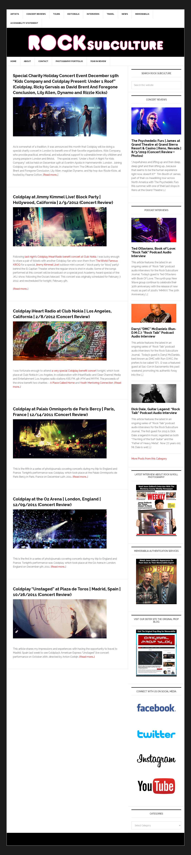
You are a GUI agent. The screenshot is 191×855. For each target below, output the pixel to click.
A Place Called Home (62, 405)
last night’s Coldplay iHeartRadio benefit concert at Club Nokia (60, 273)
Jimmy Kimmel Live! (47, 281)
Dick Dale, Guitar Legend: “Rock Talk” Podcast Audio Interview (155, 411)
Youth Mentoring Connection (96, 405)
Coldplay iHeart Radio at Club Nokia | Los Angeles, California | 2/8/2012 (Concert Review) (63, 333)
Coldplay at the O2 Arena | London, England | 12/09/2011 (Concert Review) (66, 529)
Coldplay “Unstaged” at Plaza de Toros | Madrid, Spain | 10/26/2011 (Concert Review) (66, 622)
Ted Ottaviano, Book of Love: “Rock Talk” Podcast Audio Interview (153, 252)
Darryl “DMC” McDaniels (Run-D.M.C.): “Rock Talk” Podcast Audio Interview (153, 332)
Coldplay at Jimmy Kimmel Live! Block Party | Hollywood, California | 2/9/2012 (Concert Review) (66, 213)
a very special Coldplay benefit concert (74, 393)
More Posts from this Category (149, 458)
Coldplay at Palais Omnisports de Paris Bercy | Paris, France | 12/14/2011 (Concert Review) (65, 436)
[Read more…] (50, 186)
